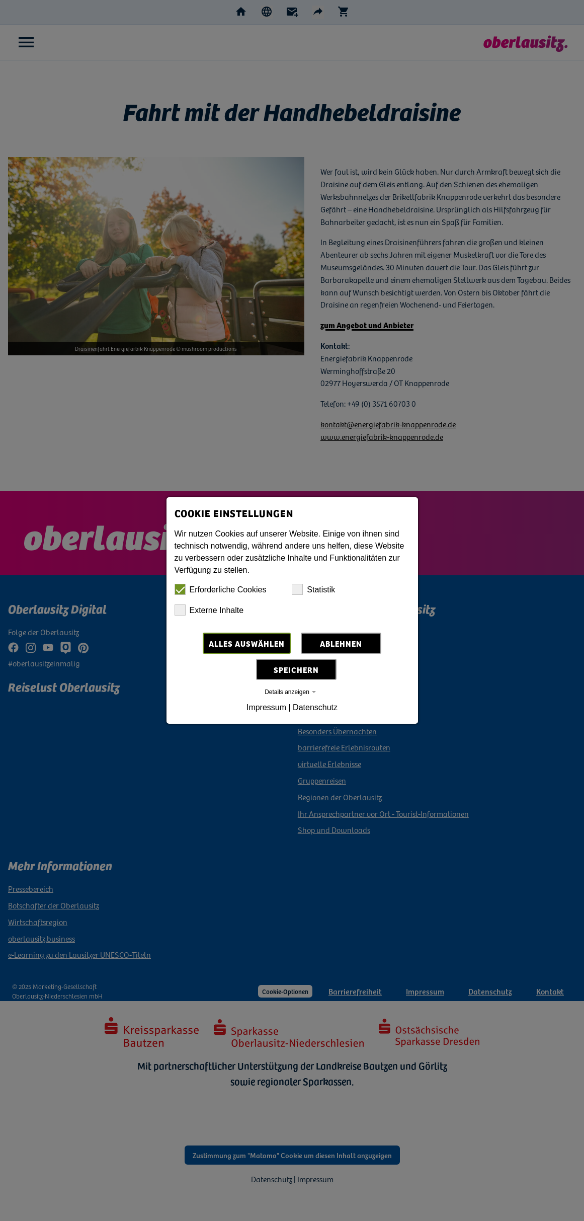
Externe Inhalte (209, 610)
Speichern (296, 669)
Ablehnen (341, 643)
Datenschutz (315, 707)
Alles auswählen (247, 643)
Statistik (313, 589)
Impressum (266, 707)
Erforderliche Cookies (221, 589)
